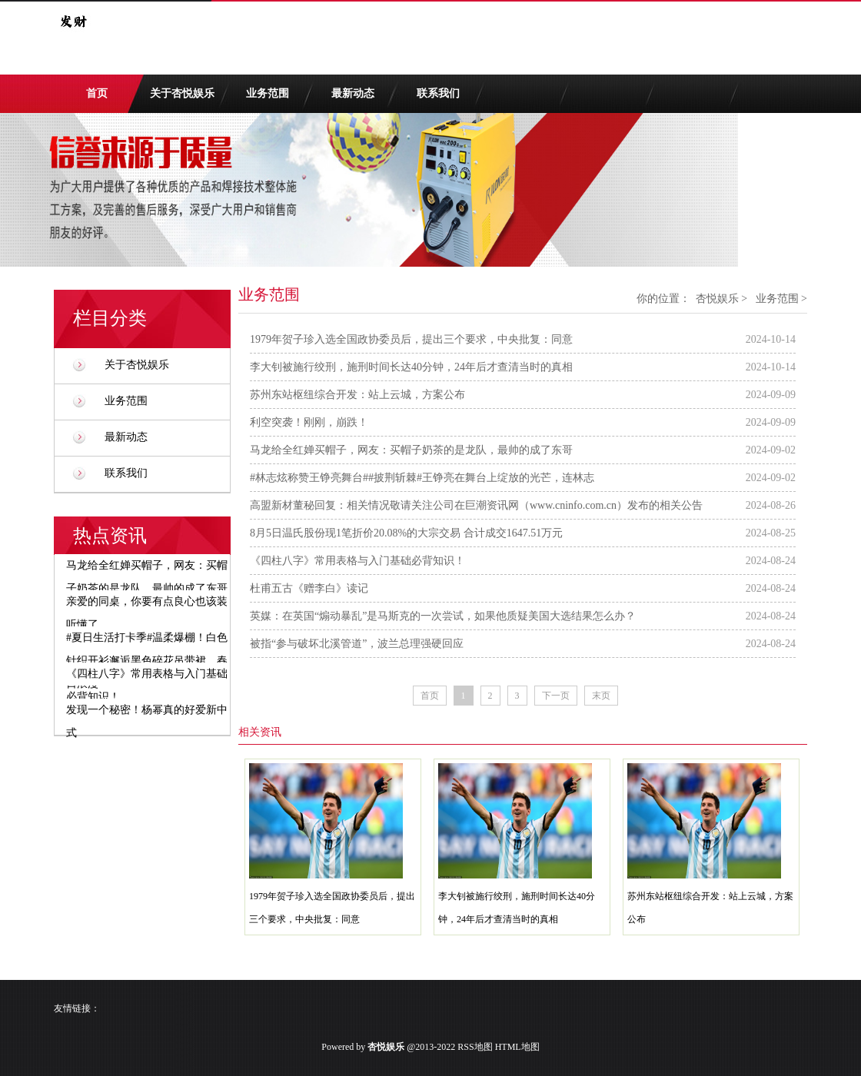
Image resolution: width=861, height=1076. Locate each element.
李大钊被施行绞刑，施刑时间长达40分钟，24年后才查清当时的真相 (411, 367)
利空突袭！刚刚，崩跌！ (309, 422)
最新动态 (352, 93)
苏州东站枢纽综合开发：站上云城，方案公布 (357, 394)
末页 (601, 695)
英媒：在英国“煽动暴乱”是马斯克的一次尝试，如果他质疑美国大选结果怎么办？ (443, 616)
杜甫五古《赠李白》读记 (309, 588)
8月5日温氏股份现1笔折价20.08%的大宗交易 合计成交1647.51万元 (406, 533)
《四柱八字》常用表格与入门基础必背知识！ (357, 560)
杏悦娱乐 (717, 298)
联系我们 (438, 93)
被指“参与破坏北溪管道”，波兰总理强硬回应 (357, 643)
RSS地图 (474, 1046)
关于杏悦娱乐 (182, 93)
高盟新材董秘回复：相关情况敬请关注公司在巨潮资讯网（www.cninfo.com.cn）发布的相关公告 (476, 505)
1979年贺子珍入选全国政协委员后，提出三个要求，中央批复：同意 (411, 339)
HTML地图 (517, 1046)
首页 (97, 93)
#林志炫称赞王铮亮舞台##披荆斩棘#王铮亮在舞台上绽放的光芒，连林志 (422, 477)
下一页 (556, 695)
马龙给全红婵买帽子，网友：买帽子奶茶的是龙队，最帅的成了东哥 (411, 450)
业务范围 (267, 93)
